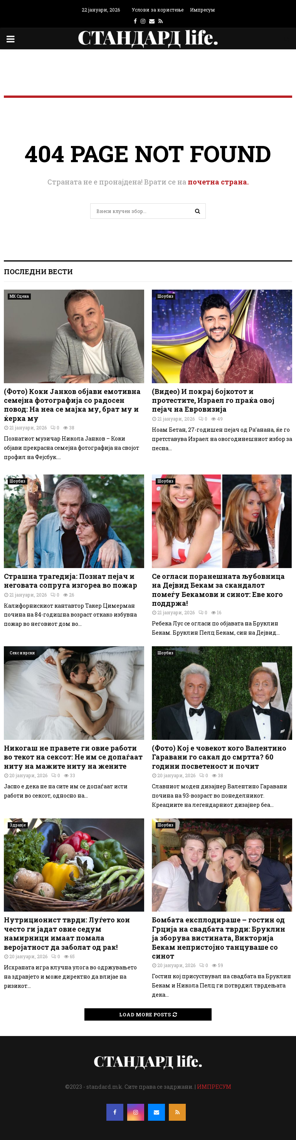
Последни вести (38, 271)
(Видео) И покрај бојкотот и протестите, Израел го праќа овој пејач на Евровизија (213, 400)
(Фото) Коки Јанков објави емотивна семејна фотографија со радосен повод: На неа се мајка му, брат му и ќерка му (72, 405)
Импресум (202, 10)
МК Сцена (19, 296)
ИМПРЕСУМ (214, 1086)
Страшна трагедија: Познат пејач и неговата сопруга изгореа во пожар (70, 581)
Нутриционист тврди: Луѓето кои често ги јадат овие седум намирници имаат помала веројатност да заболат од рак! (67, 933)
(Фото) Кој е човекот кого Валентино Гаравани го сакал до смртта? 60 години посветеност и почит (219, 757)
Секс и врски (22, 653)
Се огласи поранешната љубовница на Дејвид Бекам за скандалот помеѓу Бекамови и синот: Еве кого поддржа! (218, 590)
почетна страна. (218, 181)
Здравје (18, 825)
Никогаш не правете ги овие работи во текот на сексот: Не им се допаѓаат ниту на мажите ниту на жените (73, 757)
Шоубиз (165, 296)
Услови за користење (157, 10)
